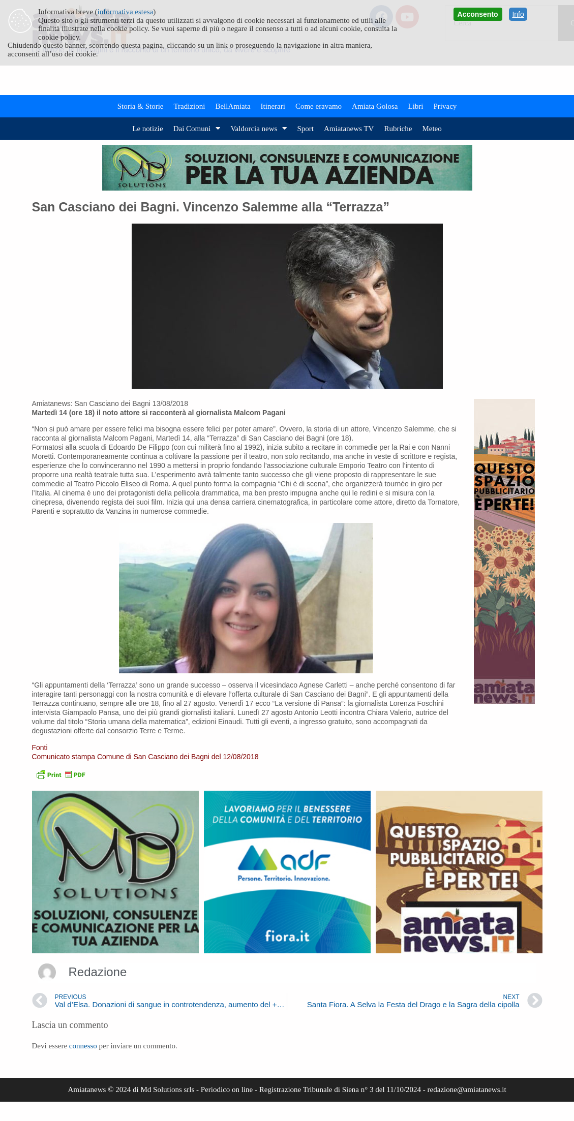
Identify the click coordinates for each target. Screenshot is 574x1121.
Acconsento (478, 14)
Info (518, 14)
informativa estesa (126, 12)
